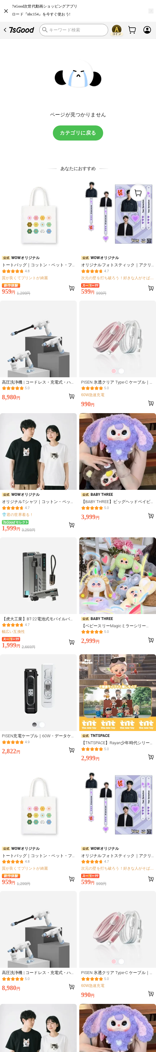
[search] (74, 30)
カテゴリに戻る (78, 133)
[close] (6, 11)
